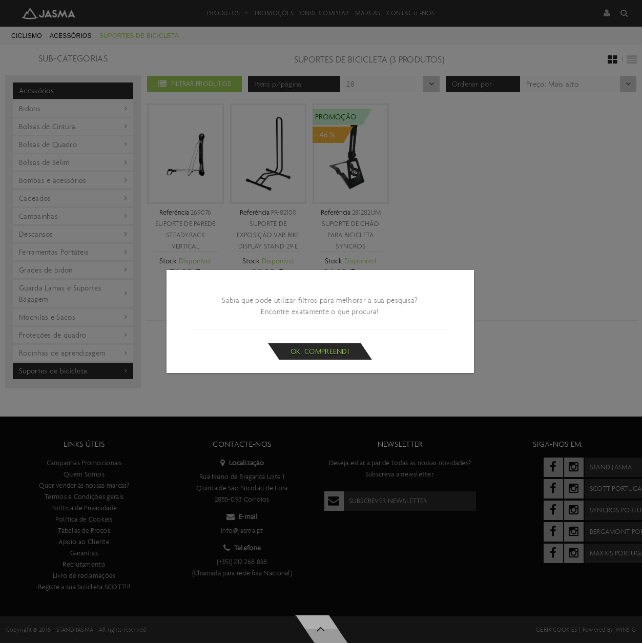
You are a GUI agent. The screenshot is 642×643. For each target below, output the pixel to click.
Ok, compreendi (320, 351)
